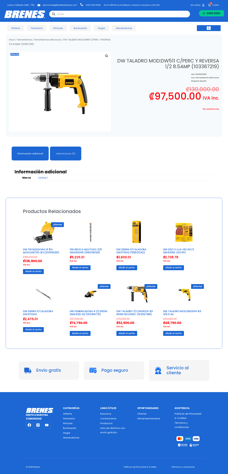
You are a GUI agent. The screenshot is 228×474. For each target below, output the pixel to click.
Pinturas (68, 423)
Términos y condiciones (182, 425)
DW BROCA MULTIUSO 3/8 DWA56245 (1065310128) (86, 251)
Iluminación (69, 428)
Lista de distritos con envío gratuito (112, 430)
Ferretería (69, 418)
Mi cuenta (195, 5)
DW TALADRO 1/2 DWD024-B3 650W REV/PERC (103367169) (134, 312)
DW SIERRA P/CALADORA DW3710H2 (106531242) (131, 251)
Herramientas (24, 39)
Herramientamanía (148, 418)
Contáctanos (108, 418)
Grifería (67, 413)
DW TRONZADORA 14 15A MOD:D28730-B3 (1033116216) (41, 251)
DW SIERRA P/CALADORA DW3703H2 (38, 312)
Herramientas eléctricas (47, 39)
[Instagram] (38, 425)
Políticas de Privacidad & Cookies (188, 416)
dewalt (203, 81)
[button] (209, 28)
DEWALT (43, 177)
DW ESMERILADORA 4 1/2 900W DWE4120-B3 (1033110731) (88, 312)
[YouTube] (46, 425)
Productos (106, 423)
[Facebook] (29, 425)
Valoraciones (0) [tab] (66, 153)
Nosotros (105, 413)
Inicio (12, 39)
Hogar (66, 432)
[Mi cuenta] (203, 5)
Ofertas (142, 413)
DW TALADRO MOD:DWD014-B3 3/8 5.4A (182, 312)
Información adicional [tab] (30, 153)
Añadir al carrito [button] (33, 271)
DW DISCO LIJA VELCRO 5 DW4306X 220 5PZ (178, 251)
